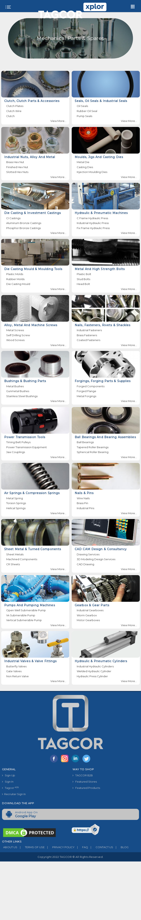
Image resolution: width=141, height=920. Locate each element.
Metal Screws (15, 330)
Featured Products (86, 787)
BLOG (121, 847)
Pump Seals (84, 116)
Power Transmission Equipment (26, 447)
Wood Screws (15, 340)
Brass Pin (82, 503)
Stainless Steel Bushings (22, 396)
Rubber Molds (15, 279)
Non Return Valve (17, 676)
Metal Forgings (86, 396)
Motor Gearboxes (88, 620)
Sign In (7, 781)
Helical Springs (16, 508)
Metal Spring (14, 498)
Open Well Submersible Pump (26, 610)
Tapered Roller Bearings (92, 447)
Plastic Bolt (84, 274)
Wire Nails (83, 498)
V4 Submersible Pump (20, 615)
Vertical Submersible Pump (24, 620)
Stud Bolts (83, 279)
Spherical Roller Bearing (92, 452)
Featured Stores (85, 781)
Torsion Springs (16, 503)
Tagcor (10, 788)
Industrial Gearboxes (90, 610)
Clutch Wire (13, 111)
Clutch (10, 116)
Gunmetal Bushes (17, 391)
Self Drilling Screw (18, 335)
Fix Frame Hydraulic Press (93, 228)
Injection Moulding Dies (92, 172)
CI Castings (13, 218)
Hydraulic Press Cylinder (92, 676)
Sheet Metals (15, 554)
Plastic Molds (14, 274)
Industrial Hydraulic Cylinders (95, 666)
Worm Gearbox (87, 615)
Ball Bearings (85, 442)
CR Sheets (13, 564)
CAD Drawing (85, 564)
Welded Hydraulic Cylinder (94, 671)
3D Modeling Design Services (96, 559)
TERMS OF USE (31, 847)
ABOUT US (9, 847)
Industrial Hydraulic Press (93, 223)
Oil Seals (82, 106)
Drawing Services (88, 554)
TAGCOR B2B (83, 775)
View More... (58, 120)
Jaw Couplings (15, 452)
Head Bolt (83, 284)
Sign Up (8, 775)
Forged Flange (86, 391)
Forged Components (90, 386)
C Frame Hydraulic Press (92, 218)
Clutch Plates (14, 106)
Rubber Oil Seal (87, 111)
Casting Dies (85, 167)
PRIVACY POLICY (60, 847)
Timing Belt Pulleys (18, 442)
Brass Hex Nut (15, 162)
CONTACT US (100, 847)
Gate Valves (13, 671)
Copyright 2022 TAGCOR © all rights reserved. (70, 856)
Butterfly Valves (16, 666)
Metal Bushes (15, 386)
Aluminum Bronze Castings (23, 223)
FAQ (81, 847)
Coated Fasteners (88, 340)
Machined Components (21, 559)
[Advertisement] (70, 889)
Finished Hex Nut (17, 167)
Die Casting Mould (18, 284)
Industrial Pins (85, 508)
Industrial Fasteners (89, 330)
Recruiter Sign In (14, 794)
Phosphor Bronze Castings (23, 228)
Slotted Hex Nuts (17, 172)
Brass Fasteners (87, 335)
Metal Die (83, 162)
